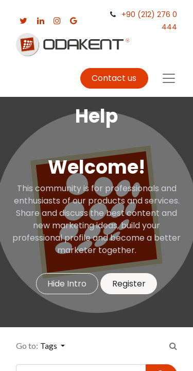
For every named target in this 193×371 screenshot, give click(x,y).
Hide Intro (66, 284)
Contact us (114, 78)
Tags (49, 345)
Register (129, 284)
